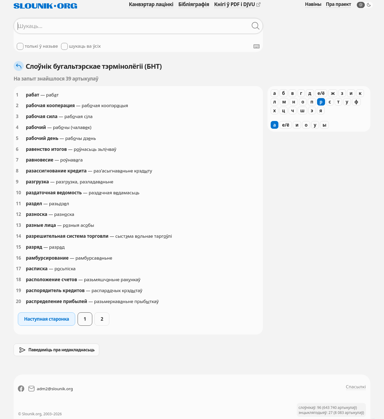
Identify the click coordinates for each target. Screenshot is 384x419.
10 (18, 193)
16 (18, 258)
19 (18, 290)
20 (18, 301)
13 (18, 225)
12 (18, 214)
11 (18, 203)
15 (18, 247)
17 (18, 268)
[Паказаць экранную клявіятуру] (256, 46)
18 (18, 279)
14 (18, 236)
